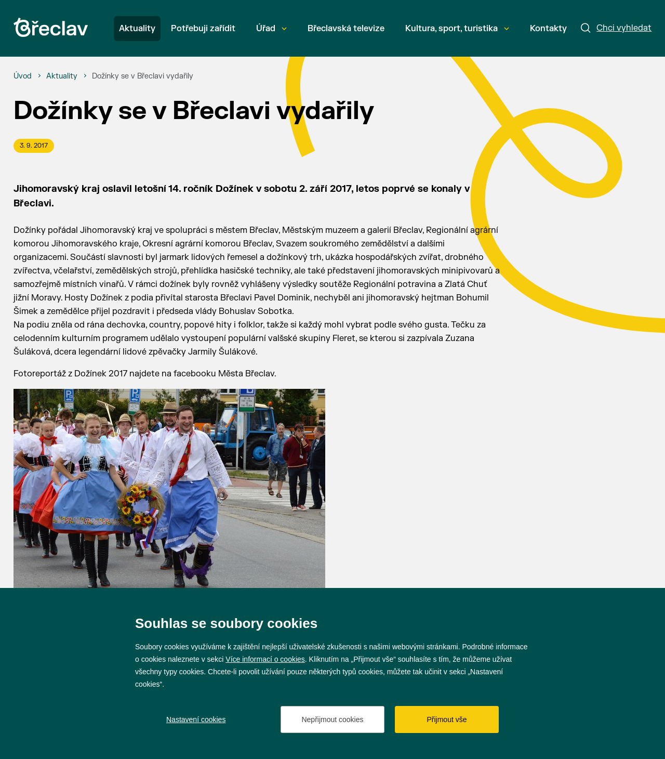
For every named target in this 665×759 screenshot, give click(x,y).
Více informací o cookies (265, 659)
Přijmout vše (447, 719)
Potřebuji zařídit (203, 28)
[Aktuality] (61, 76)
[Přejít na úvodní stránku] (51, 27)
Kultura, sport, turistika (457, 28)
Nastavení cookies (195, 719)
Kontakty (548, 28)
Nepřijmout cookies (332, 719)
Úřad (271, 28)
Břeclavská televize (346, 28)
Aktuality (137, 28)
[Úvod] (23, 76)
